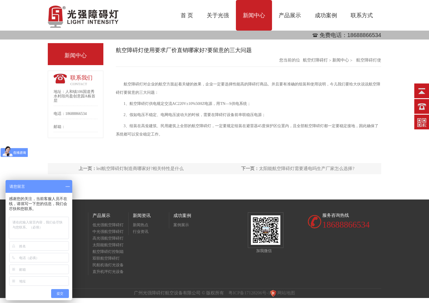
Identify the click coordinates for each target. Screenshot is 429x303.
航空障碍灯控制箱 (108, 252)
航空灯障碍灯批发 (315, 60)
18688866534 (364, 35)
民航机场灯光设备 (108, 265)
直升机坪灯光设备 (108, 272)
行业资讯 (140, 232)
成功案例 (326, 15)
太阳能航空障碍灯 (108, 245)
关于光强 (218, 15)
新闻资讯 (142, 215)
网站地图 (286, 292)
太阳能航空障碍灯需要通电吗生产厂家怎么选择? (297, 168)
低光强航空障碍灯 (108, 225)
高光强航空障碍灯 (108, 238)
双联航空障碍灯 (106, 258)
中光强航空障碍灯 (108, 232)
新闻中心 (254, 15)
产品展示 (290, 15)
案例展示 (181, 225)
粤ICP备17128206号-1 (249, 292)
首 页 (187, 15)
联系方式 (362, 15)
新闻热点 (140, 225)
